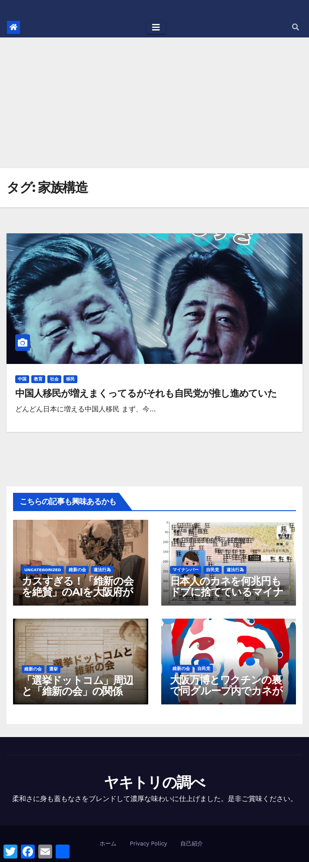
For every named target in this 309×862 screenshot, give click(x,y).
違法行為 (102, 569)
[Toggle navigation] (156, 27)
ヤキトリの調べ (154, 782)
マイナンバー (186, 569)
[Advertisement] (154, 103)
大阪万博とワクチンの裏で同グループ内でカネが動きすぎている (226, 690)
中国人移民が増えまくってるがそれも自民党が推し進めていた (146, 393)
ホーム (108, 843)
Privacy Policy (148, 843)
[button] (295, 27)
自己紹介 (191, 843)
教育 (38, 379)
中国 (22, 379)
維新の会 (77, 569)
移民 (70, 379)
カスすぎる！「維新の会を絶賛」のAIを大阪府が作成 (77, 592)
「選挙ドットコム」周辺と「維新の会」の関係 (77, 685)
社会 (54, 379)
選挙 (53, 669)
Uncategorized (42, 569)
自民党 (212, 569)
